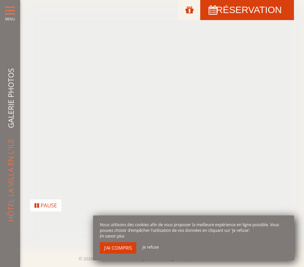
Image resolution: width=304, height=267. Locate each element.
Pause (45, 203)
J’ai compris (118, 248)
